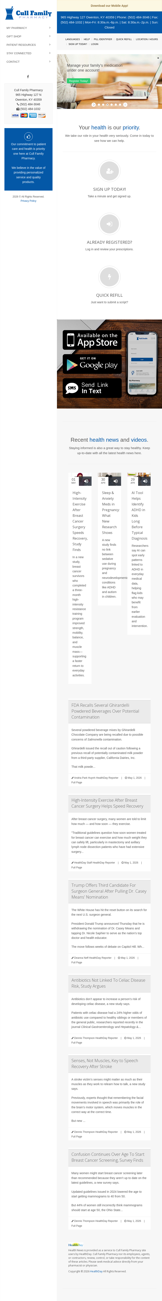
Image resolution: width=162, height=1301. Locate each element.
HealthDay (96, 1271)
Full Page (77, 782)
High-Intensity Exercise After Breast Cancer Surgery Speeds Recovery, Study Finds (80, 521)
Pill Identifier (103, 39)
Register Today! (78, 81)
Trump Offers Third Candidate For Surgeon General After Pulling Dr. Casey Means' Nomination (109, 891)
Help (87, 39)
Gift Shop (14, 36)
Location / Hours (147, 39)
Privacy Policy (28, 200)
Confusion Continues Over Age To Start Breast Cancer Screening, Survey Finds (108, 1157)
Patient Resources (21, 44)
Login (94, 44)
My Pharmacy (17, 28)
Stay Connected (19, 53)
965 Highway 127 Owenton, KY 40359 (87, 17)
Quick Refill (124, 39)
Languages (72, 39)
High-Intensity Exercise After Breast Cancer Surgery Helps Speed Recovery (107, 803)
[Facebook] (28, 77)
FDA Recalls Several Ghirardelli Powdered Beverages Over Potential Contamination (105, 711)
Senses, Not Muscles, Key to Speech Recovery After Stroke (105, 1063)
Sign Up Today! (78, 44)
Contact (13, 61)
